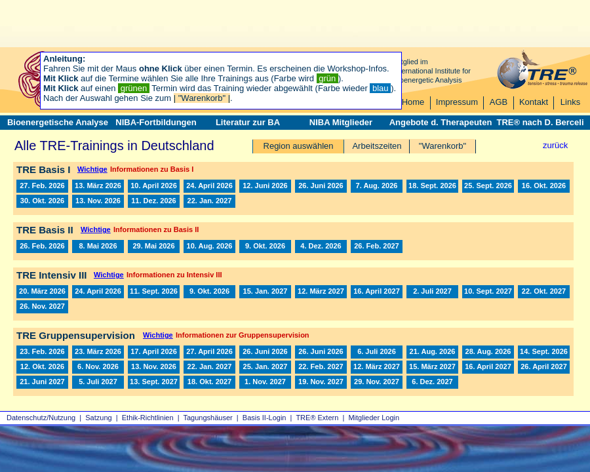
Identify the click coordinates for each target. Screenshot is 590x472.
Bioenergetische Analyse (57, 122)
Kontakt (533, 102)
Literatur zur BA (248, 122)
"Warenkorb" (442, 146)
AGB (498, 102)
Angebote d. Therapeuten (440, 122)
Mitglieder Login (373, 418)
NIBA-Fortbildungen (155, 122)
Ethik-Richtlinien (148, 418)
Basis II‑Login (264, 418)
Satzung (98, 418)
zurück (555, 145)
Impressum (457, 102)
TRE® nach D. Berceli (539, 122)
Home (413, 102)
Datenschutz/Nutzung (41, 418)
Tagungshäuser (208, 418)
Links (570, 102)
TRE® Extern (317, 418)
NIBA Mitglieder (340, 122)
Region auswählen (299, 146)
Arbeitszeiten (376, 146)
